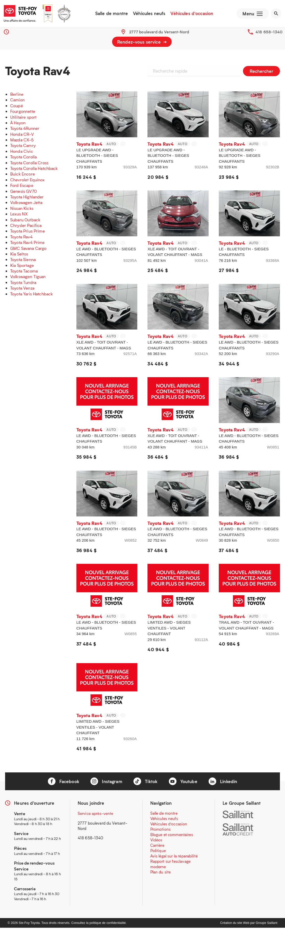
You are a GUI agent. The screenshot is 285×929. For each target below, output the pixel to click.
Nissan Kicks (21, 209)
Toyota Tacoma (24, 272)
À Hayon (17, 123)
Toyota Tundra (23, 283)
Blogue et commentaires (171, 835)
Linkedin (223, 782)
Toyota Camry (23, 146)
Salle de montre (110, 14)
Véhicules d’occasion (190, 14)
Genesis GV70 (23, 192)
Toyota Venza (22, 289)
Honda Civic (21, 152)
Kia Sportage (22, 266)
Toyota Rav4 (21, 237)
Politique (158, 851)
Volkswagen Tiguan (28, 277)
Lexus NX (19, 215)
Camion (17, 101)
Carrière (157, 846)
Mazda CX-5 (22, 141)
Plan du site (160, 873)
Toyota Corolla (23, 158)
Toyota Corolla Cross (29, 163)
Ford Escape (21, 186)
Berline (16, 95)
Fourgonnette (22, 112)
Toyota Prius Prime (27, 232)
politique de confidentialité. (108, 924)
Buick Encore (22, 175)
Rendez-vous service (142, 43)
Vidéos (156, 840)
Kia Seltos (19, 254)
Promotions (160, 830)
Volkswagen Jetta (26, 203)
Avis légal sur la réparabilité (174, 856)
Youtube (183, 782)
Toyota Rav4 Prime (27, 243)
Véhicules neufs (148, 14)
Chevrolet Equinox (27, 180)
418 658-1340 (268, 32)
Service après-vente (95, 814)
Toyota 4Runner (24, 129)
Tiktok (145, 782)
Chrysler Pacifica (26, 226)
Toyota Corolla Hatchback (34, 169)
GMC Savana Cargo (28, 249)
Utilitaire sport (23, 118)
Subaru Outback (25, 220)
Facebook (63, 782)
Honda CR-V (22, 135)
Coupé (16, 106)
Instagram (106, 782)
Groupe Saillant (266, 924)
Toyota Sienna (23, 260)
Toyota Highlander (27, 197)
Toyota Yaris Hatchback (31, 294)
